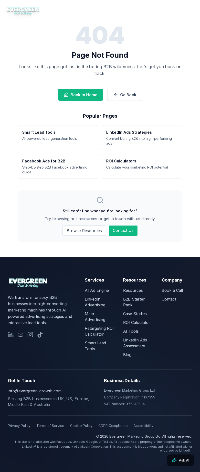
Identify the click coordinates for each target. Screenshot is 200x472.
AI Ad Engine (97, 290)
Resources (133, 290)
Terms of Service (50, 426)
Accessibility (143, 426)
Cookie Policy (81, 426)
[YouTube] (20, 335)
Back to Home (80, 94)
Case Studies (135, 313)
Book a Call (172, 290)
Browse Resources (84, 230)
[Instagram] (30, 335)
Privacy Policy (19, 426)
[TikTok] (40, 335)
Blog (127, 354)
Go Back (124, 94)
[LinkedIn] (11, 335)
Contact (169, 299)
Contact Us (123, 230)
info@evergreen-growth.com (35, 390)
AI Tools (131, 331)
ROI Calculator (136, 322)
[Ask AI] (180, 460)
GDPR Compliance (113, 426)
